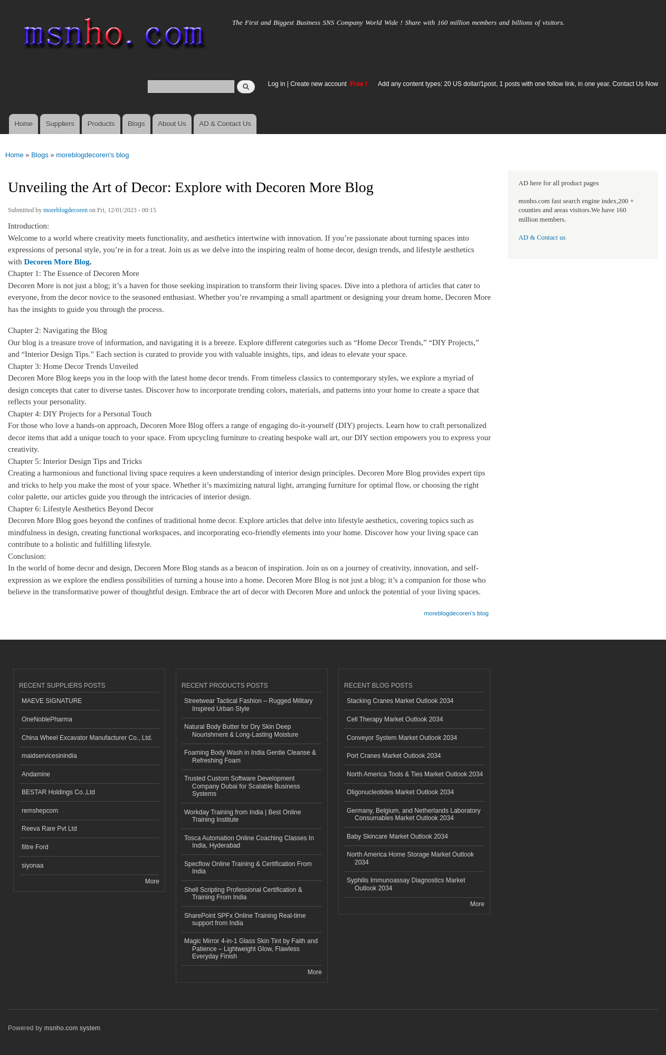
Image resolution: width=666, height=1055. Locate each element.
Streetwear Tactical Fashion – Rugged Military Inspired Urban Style (248, 704)
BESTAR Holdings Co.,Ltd (58, 792)
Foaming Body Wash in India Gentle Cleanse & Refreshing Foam (250, 756)
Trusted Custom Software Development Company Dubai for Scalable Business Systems (242, 786)
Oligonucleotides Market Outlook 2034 (400, 792)
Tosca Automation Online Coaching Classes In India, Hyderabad (249, 841)
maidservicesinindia (49, 755)
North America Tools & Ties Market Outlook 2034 (415, 774)
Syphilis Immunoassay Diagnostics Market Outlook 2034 (406, 884)
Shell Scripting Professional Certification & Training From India (243, 893)
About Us (172, 124)
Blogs (136, 124)
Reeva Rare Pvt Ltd (49, 828)
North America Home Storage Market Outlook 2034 (410, 858)
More (152, 881)
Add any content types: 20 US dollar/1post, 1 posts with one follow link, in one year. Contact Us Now (518, 84)
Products (101, 124)
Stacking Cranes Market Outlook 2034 (400, 701)
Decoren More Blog (56, 262)
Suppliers (60, 124)
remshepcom (40, 810)
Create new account (319, 84)
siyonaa (32, 865)
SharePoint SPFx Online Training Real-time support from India (245, 919)
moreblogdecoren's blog (92, 155)
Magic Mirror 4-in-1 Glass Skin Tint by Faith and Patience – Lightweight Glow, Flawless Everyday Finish (251, 948)
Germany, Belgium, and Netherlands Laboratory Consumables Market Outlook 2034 (414, 814)
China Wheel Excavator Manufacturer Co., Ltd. (87, 738)
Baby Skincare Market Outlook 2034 (397, 836)
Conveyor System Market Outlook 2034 (402, 738)
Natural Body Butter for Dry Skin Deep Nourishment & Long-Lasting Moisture (241, 730)
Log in (277, 84)
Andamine (36, 774)
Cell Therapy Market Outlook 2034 (395, 719)
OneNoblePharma (47, 719)
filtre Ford (35, 847)
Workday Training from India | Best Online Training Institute (242, 816)
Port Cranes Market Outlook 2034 (394, 755)
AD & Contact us (542, 237)
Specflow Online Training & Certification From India (248, 867)
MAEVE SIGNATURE (52, 701)
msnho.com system (72, 1028)
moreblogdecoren (65, 210)
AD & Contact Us (225, 124)
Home (23, 124)
